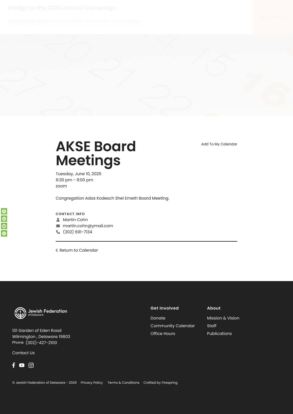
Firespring (169, 387)
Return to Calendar (78, 255)
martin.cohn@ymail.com (88, 231)
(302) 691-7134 (77, 237)
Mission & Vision (223, 323)
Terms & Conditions (123, 387)
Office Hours (163, 338)
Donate (158, 323)
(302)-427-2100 (41, 348)
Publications (219, 338)
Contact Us (23, 358)
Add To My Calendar (219, 149)
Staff (211, 331)
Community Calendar (173, 331)
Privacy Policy (92, 387)
